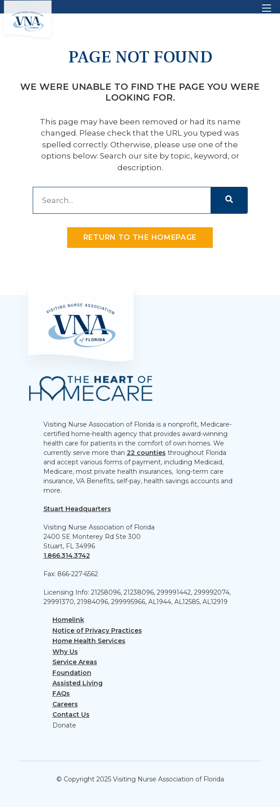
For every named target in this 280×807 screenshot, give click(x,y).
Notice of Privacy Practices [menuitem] (97, 630)
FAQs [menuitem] (61, 693)
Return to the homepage (140, 237)
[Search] (229, 200)
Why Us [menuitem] (65, 652)
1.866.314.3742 (66, 555)
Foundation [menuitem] (71, 673)
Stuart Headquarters (77, 509)
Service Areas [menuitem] (74, 662)
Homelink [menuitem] (68, 620)
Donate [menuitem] (64, 725)
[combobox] (122, 200)
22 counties (146, 453)
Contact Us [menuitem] (71, 714)
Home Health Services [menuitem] (88, 641)
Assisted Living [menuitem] (77, 683)
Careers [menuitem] (65, 704)
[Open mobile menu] (266, 8)
